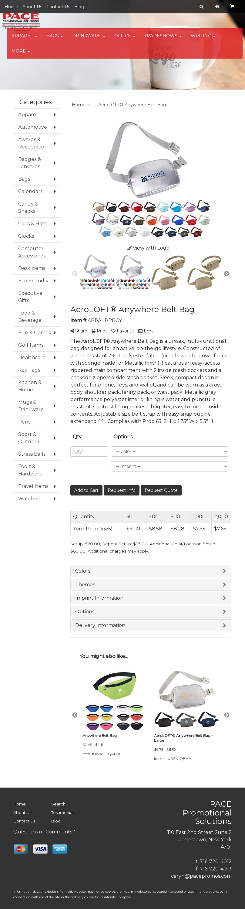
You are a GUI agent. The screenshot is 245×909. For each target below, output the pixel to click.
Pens (24, 422)
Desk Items (31, 268)
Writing (203, 39)
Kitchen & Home (30, 386)
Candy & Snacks (28, 207)
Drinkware (88, 39)
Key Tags (29, 370)
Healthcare (31, 357)
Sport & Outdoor (29, 437)
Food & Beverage (30, 316)
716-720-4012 (216, 861)
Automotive (32, 127)
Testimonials (63, 812)
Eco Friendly (33, 281)
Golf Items (30, 345)
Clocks (26, 236)
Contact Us (58, 6)
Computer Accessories (31, 252)
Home (11, 6)
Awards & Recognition (33, 143)
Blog (79, 6)
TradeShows (163, 39)
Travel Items (33, 486)
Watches (28, 499)
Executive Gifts (30, 296)
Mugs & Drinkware (31, 405)
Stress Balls (31, 454)
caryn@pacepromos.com (201, 876)
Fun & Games (34, 332)
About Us (32, 6)
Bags (54, 39)
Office (124, 39)
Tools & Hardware (30, 470)
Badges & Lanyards (29, 162)
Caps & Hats (32, 223)
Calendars (30, 191)
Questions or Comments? (44, 832)
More (21, 54)
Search (58, 804)
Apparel (24, 39)
